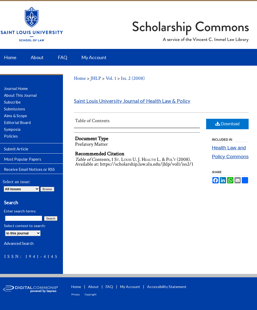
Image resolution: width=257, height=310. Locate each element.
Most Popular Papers (22, 159)
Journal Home (16, 88)
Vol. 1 (111, 78)
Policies (11, 136)
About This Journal (20, 95)
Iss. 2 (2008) (133, 78)
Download (227, 123)
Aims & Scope (15, 115)
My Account (130, 286)
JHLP (95, 78)
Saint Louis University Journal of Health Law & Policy (132, 101)
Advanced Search (19, 243)
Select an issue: (16, 182)
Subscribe (12, 102)
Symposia (12, 129)
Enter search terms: (20, 211)
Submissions (14, 108)
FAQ (109, 286)
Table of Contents (92, 120)
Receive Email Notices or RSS (29, 169)
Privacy (75, 294)
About (93, 286)
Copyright (91, 294)
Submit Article (16, 148)
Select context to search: (25, 225)
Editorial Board (17, 122)
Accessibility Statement (166, 286)
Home (80, 78)
